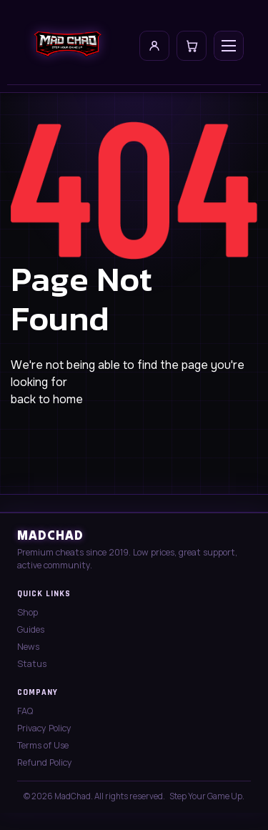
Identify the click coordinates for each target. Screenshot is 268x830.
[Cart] (192, 46)
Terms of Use (43, 745)
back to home (47, 399)
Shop (27, 612)
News (28, 647)
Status (31, 664)
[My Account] (154, 46)
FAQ (25, 711)
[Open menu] (229, 46)
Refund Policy (44, 762)
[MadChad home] (67, 45)
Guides (30, 629)
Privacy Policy (44, 728)
